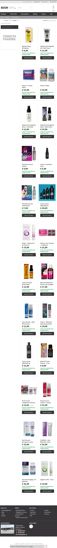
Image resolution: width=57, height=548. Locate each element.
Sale (51, 14)
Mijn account (44, 1)
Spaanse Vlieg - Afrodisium (26, 47)
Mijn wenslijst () (52, 1)
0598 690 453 (20, 531)
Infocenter (33, 514)
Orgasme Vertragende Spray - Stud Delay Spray (29, 126)
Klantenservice (36, 1)
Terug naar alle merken (5, 23)
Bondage (3, 14)
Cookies (46, 510)
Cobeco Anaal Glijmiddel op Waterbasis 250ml (27, 362)
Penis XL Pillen (44, 85)
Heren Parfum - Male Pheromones (28, 323)
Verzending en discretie (19, 515)
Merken (4, 516)
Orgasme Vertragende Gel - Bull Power (47, 47)
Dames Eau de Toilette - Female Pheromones (45, 402)
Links (3, 514)
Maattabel (33, 512)
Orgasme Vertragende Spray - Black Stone (47, 126)
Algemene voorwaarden (20, 543)
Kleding (35, 14)
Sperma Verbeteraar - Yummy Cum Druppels (46, 283)
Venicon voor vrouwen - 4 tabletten (47, 244)
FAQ (31, 516)
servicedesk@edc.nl (21, 534)
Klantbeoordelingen (38, 543)
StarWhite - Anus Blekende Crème (45, 441)
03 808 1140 (20, 532)
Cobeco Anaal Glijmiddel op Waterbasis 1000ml (46, 205)
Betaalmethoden (20, 510)
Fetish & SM (13, 14)
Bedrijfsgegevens (6, 510)
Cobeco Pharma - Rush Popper (27, 283)
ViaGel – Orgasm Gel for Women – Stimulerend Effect (28, 244)
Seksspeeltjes (25, 14)
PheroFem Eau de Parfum (27, 165)
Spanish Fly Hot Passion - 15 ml (45, 362)
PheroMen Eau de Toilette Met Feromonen (27, 205)
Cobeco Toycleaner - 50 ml (46, 165)
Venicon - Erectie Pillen (27, 86)
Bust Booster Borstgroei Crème (27, 441)
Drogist (44, 14)
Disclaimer (28, 543)
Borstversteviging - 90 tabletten (29, 480)
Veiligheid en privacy (21, 512)
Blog (3, 512)
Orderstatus (47, 512)
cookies (31, 546)
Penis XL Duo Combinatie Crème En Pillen (28, 402)
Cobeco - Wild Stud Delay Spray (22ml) (46, 323)
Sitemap (46, 514)
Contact (32, 510)
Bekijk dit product (28, 57)
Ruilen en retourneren (22, 517)
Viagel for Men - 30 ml (47, 479)
